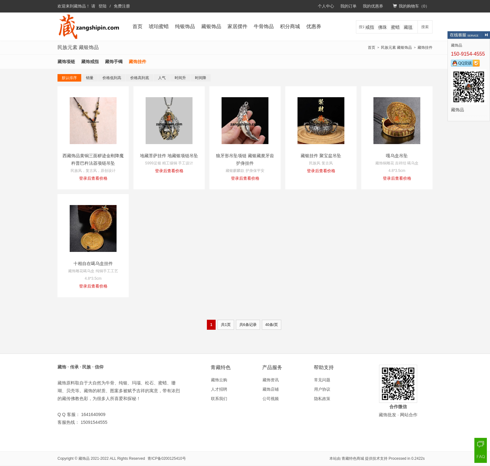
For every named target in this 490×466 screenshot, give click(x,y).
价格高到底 (139, 78)
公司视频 (270, 398)
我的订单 (348, 6)
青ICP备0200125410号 (167, 458)
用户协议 (322, 389)
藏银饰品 (211, 26)
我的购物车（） (411, 6)
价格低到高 (111, 78)
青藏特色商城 (353, 458)
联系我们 (219, 398)
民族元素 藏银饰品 (396, 47)
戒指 (369, 27)
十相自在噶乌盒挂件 (93, 263)
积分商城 (290, 26)
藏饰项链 (66, 61)
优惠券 (313, 26)
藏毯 (408, 27)
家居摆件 (238, 26)
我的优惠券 (373, 6)
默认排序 (69, 78)
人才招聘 (219, 389)
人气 (162, 78)
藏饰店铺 (270, 389)
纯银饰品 (185, 26)
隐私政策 (322, 398)
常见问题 (322, 380)
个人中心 (326, 6)
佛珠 (382, 27)
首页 (137, 26)
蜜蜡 (395, 27)
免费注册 (122, 6)
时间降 (200, 78)
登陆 (102, 6)
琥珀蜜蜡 (159, 26)
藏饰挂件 (425, 47)
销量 (89, 78)
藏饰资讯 (270, 380)
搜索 (425, 27)
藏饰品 (80, 6)
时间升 (180, 78)
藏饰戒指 (90, 61)
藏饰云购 (219, 380)
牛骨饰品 (264, 26)
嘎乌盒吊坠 (397, 155)
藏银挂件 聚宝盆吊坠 (321, 155)
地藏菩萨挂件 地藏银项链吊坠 (169, 155)
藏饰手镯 (113, 61)
